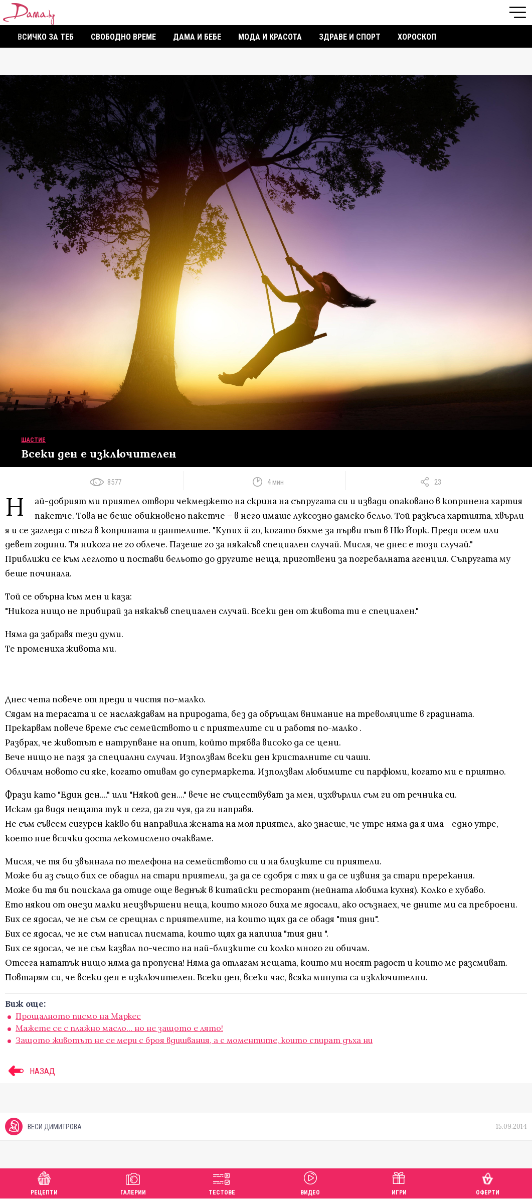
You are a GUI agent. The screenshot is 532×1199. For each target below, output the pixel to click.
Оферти (487, 1182)
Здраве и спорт (350, 37)
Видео (310, 1182)
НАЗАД (30, 1071)
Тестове (222, 1182)
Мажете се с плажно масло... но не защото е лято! (119, 1028)
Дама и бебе (197, 37)
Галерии (133, 1182)
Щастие (33, 439)
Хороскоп (417, 37)
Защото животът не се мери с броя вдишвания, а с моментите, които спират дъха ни (194, 1040)
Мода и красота (270, 37)
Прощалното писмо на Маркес (78, 1016)
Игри (399, 1182)
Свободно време (123, 37)
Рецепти (44, 1182)
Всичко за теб (46, 37)
